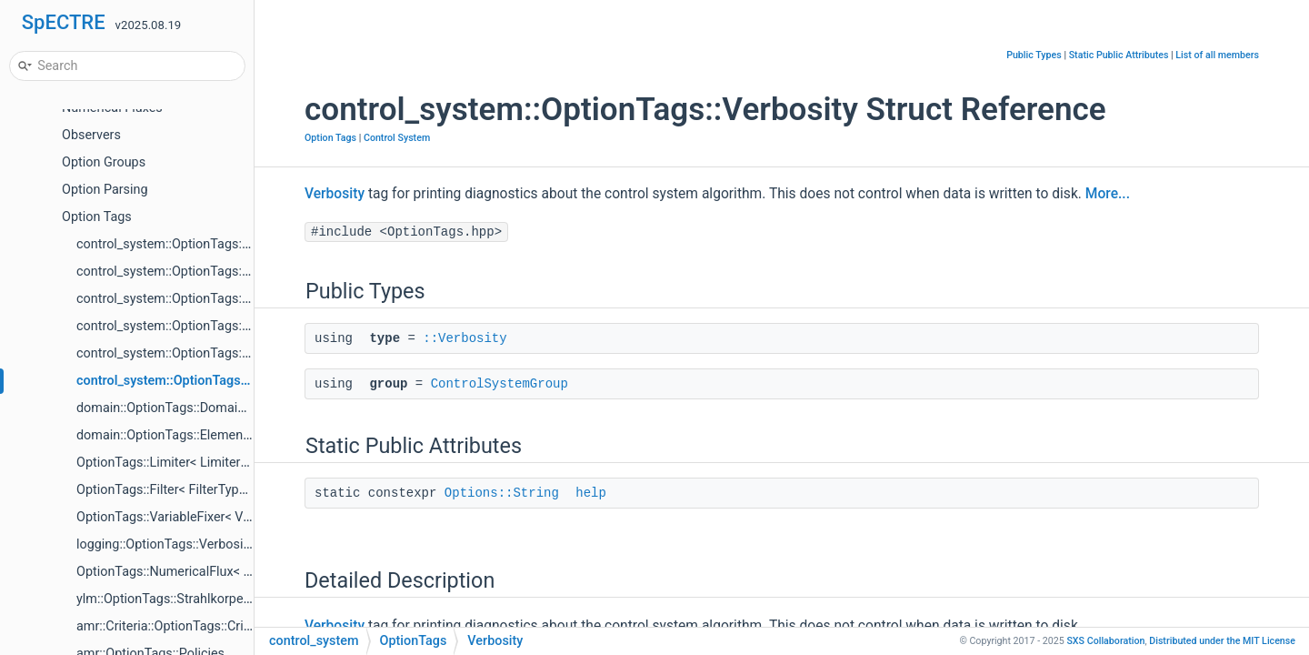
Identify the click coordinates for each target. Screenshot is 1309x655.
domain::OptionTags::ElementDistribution (195, 435)
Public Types (1034, 55)
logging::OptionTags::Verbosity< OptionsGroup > (215, 544)
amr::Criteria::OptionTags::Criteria (172, 626)
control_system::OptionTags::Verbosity (190, 380)
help (590, 493)
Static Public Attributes (1119, 55)
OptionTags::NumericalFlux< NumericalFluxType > (220, 571)
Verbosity (335, 194)
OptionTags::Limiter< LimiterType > (177, 462)
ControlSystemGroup (499, 384)
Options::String (502, 493)
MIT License (1222, 641)
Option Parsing (105, 189)
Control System (397, 138)
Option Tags (97, 217)
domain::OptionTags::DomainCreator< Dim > (203, 408)
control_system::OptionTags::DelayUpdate (197, 353)
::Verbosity (464, 338)
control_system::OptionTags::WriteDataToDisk (209, 299)
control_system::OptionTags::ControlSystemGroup (221, 244)
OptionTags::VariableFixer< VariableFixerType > (212, 517)
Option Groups (103, 162)
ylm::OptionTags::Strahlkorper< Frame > (190, 599)
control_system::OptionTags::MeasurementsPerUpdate (235, 326)
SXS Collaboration (1105, 641)
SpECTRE (63, 22)
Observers (91, 135)
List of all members (1217, 55)
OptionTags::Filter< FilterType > (165, 490)
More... (1107, 194)
